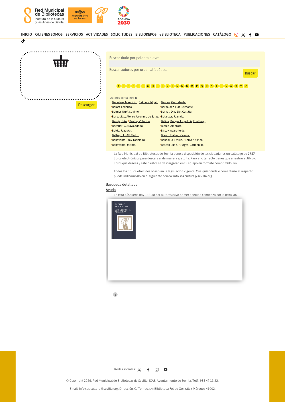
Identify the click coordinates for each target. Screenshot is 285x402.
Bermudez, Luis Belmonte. (177, 107)
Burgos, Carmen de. (192, 144)
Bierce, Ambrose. (171, 126)
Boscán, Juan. (169, 144)
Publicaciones (197, 34)
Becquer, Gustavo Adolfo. (127, 126)
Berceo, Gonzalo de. (173, 102)
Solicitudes (121, 34)
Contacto (131, 361)
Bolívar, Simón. (194, 140)
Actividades (97, 34)
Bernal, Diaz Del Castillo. (176, 111)
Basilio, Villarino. (139, 121)
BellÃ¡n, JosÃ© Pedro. (125, 135)
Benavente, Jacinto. (124, 144)
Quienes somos (49, 34)
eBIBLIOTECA (170, 34)
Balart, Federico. (122, 107)
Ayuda (111, 190)
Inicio (26, 34)
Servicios (74, 34)
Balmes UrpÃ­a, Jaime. (125, 111)
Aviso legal (149, 361)
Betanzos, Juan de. (172, 116)
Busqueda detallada (122, 184)
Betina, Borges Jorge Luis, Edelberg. (183, 121)
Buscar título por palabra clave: (183, 61)
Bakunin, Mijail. (148, 102)
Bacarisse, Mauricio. (124, 102)
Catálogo (222, 34)
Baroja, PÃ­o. (119, 121)
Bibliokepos (146, 34)
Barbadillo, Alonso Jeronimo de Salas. (135, 116)
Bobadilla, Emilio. (172, 140)
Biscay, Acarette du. (173, 130)
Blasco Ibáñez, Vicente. (175, 135)
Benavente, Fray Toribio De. (129, 140)
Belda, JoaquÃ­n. (122, 130)
